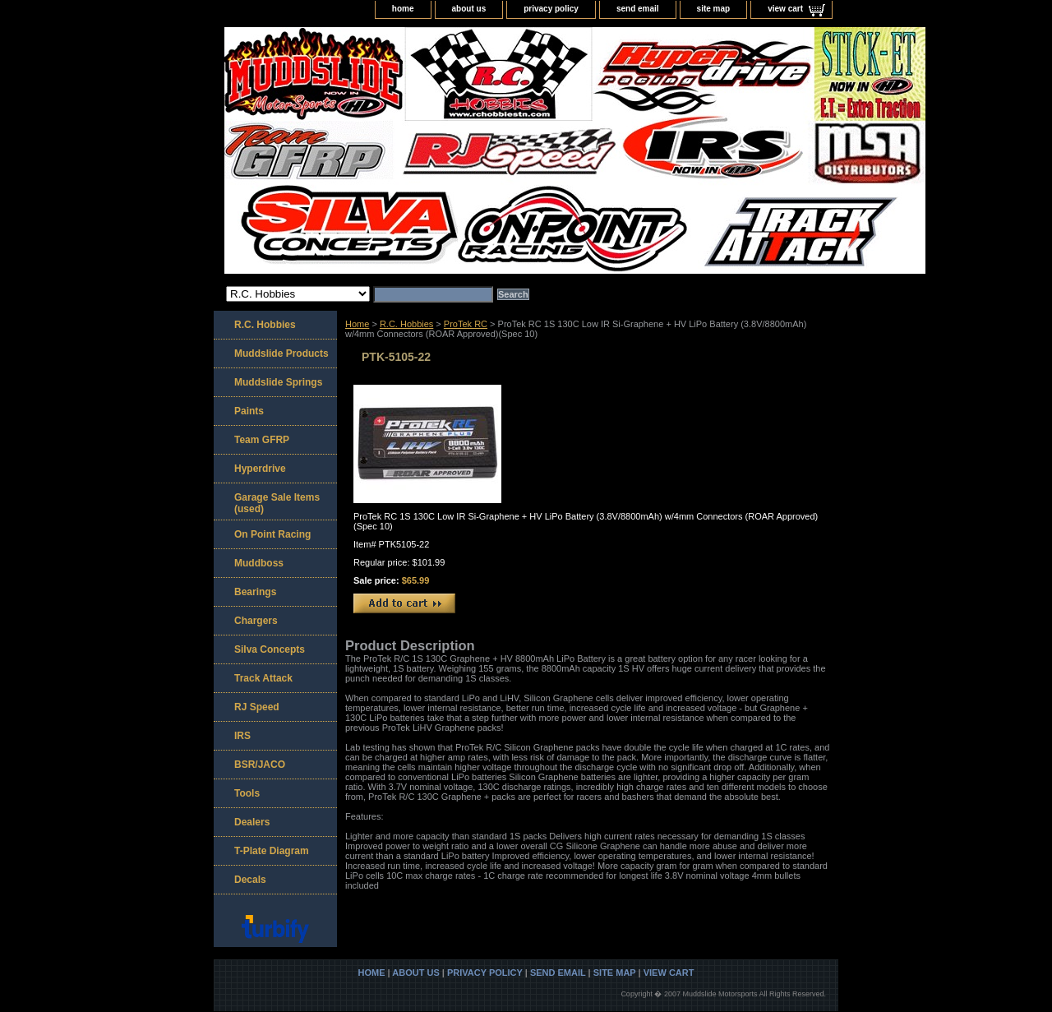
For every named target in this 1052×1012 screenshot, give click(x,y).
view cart (785, 8)
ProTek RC (465, 324)
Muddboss (259, 563)
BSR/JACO (259, 764)
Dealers (252, 822)
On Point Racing (272, 534)
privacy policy (551, 8)
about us (469, 8)
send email (637, 8)
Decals (250, 879)
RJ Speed (256, 707)
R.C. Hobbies (406, 324)
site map (714, 8)
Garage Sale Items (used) (277, 503)
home (403, 8)
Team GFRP (261, 440)
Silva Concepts (269, 649)
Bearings (255, 592)
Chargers (256, 620)
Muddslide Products (281, 353)
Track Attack (263, 678)
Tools (247, 793)
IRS (242, 736)
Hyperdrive (260, 468)
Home (357, 324)
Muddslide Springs (278, 382)
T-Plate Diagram (271, 851)
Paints (249, 411)
